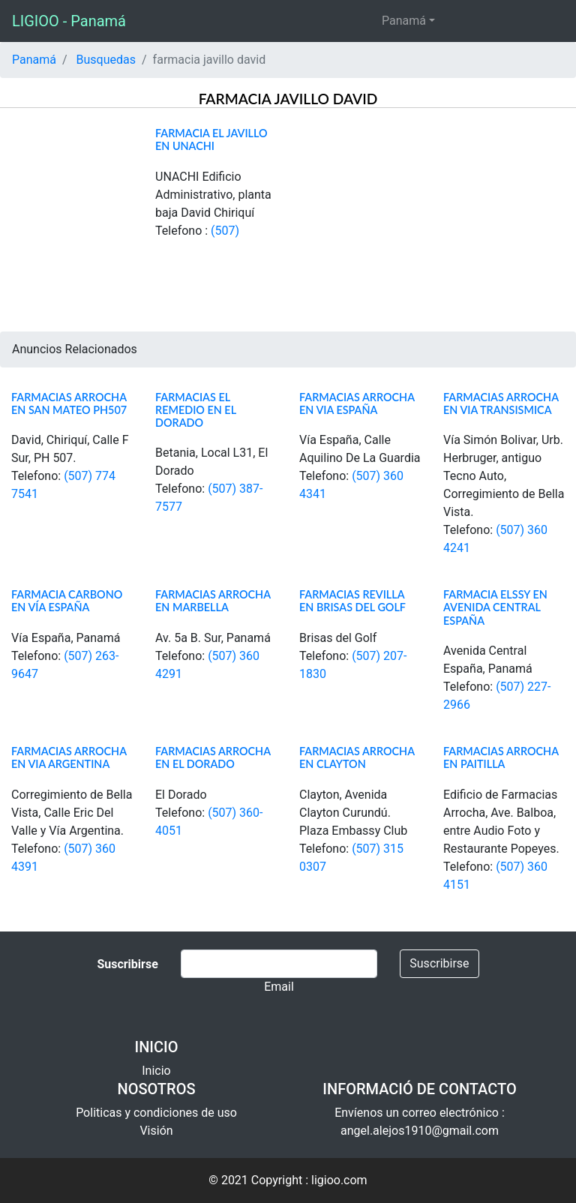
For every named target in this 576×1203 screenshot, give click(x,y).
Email (279, 987)
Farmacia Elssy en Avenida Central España (495, 607)
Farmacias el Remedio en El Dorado (195, 410)
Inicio (156, 1071)
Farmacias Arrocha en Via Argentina (69, 757)
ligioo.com (339, 1180)
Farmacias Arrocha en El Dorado (213, 757)
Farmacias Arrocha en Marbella (213, 601)
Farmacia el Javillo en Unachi (211, 139)
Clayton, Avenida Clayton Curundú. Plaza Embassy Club (353, 813)
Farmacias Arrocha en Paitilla (501, 757)
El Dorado (181, 795)
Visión (156, 1131)
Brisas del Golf (337, 638)
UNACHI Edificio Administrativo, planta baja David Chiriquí (213, 195)
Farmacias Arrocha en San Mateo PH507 (69, 403)
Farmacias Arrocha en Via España (357, 403)
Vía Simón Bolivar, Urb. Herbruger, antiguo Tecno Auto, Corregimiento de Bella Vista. (503, 476)
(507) (225, 231)
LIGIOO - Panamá (69, 21)
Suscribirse (439, 963)
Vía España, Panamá (66, 638)
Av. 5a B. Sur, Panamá (213, 638)
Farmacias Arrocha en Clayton (357, 757)
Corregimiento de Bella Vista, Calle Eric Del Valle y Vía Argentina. (71, 813)
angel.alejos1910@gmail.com (419, 1131)
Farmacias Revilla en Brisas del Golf (352, 601)
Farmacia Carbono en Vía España (66, 601)
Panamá (404, 21)
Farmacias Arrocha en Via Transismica (501, 403)
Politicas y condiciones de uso (156, 1113)
